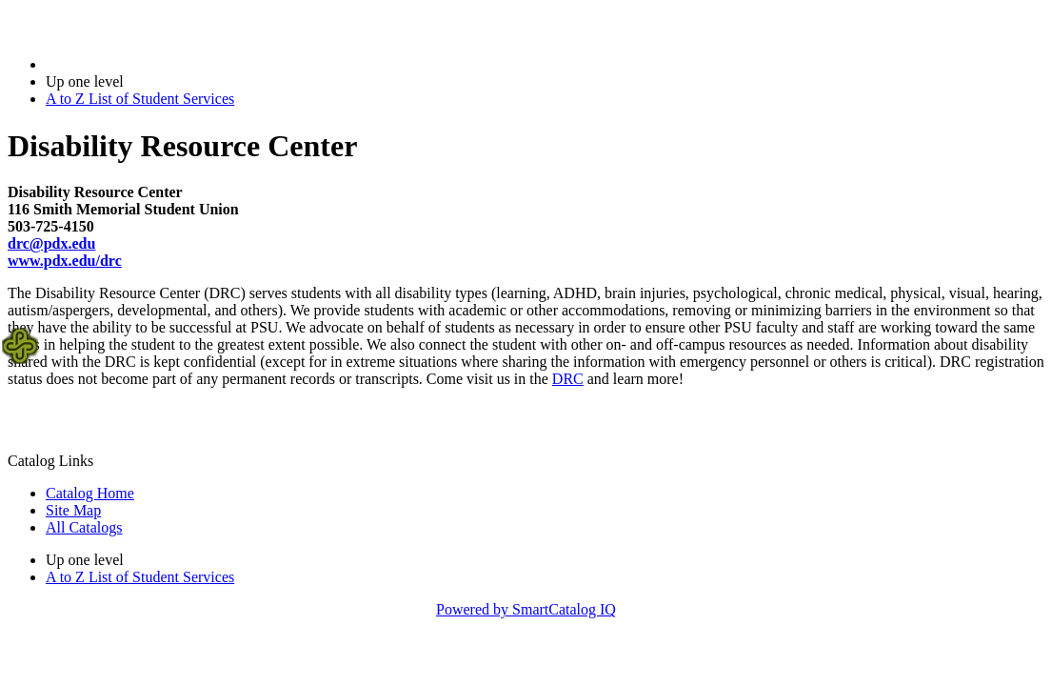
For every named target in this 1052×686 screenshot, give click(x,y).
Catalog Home (90, 493)
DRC (568, 379)
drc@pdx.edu (51, 243)
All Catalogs (84, 527)
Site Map (73, 510)
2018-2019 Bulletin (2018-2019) (145, 64)
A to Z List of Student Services (140, 99)
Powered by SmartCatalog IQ (526, 609)
